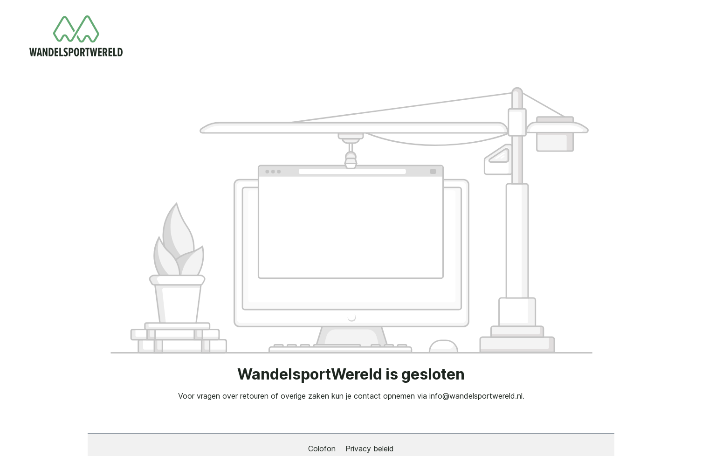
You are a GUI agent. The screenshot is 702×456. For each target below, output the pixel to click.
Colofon (323, 448)
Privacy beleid (369, 448)
